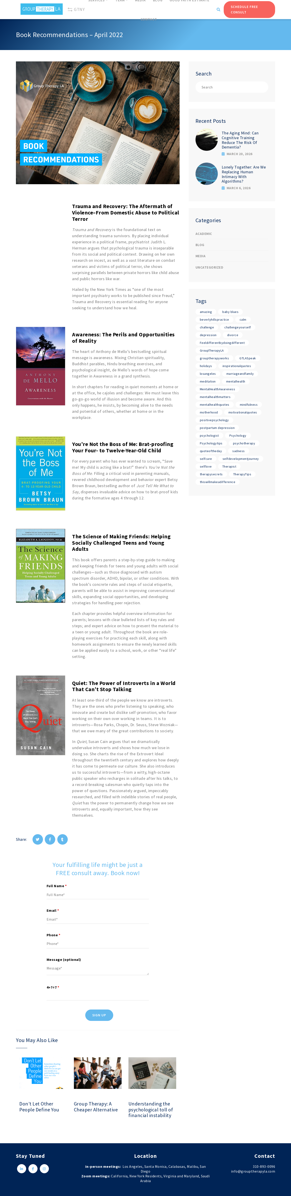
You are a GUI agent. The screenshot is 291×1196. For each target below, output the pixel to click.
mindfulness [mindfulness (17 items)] (249, 405)
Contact (148, 19)
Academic (204, 234)
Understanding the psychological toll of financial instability (150, 1109)
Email (53, 910)
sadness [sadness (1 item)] (238, 451)
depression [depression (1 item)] (208, 335)
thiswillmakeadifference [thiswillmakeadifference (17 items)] (218, 482)
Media (201, 256)
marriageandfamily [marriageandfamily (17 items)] (240, 374)
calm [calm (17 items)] (243, 319)
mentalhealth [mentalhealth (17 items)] (235, 381)
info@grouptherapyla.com (253, 1171)
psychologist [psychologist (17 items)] (209, 435)
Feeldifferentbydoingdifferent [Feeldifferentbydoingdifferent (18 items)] (222, 343)
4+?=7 (53, 987)
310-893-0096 (264, 1166)
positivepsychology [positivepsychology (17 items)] (214, 420)
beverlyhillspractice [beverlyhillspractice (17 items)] (214, 319)
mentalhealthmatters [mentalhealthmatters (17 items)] (215, 397)
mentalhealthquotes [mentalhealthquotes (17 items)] (214, 405)
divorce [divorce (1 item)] (232, 335)
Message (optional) (64, 959)
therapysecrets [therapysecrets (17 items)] (211, 474)
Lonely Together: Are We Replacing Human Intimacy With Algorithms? (244, 174)
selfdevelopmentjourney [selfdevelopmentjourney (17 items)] (241, 459)
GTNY (76, 9)
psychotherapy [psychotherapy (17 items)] (244, 443)
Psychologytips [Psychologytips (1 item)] (211, 443)
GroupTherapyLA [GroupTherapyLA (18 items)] (212, 350)
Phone (53, 935)
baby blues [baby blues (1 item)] (230, 312)
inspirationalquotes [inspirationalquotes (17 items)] (237, 366)
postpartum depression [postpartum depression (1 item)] (217, 428)
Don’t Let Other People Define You (39, 1107)
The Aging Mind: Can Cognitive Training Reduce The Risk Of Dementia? (240, 140)
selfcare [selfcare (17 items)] (206, 459)
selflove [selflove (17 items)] (206, 466)
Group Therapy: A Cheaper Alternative (96, 1107)
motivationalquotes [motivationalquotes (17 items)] (242, 412)
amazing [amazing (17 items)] (206, 312)
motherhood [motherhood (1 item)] (209, 412)
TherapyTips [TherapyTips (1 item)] (242, 474)
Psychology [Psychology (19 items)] (237, 435)
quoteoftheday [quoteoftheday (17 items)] (211, 451)
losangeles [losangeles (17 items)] (208, 374)
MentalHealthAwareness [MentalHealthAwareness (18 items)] (217, 389)
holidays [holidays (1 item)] (206, 366)
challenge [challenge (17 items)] (207, 327)
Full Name (57, 886)
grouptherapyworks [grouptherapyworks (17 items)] (214, 358)
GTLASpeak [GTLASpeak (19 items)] (247, 358)
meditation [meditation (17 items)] (208, 381)
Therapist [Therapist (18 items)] (229, 466)
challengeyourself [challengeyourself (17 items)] (237, 327)
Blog (200, 245)
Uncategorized (209, 267)
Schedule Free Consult (244, 9)
